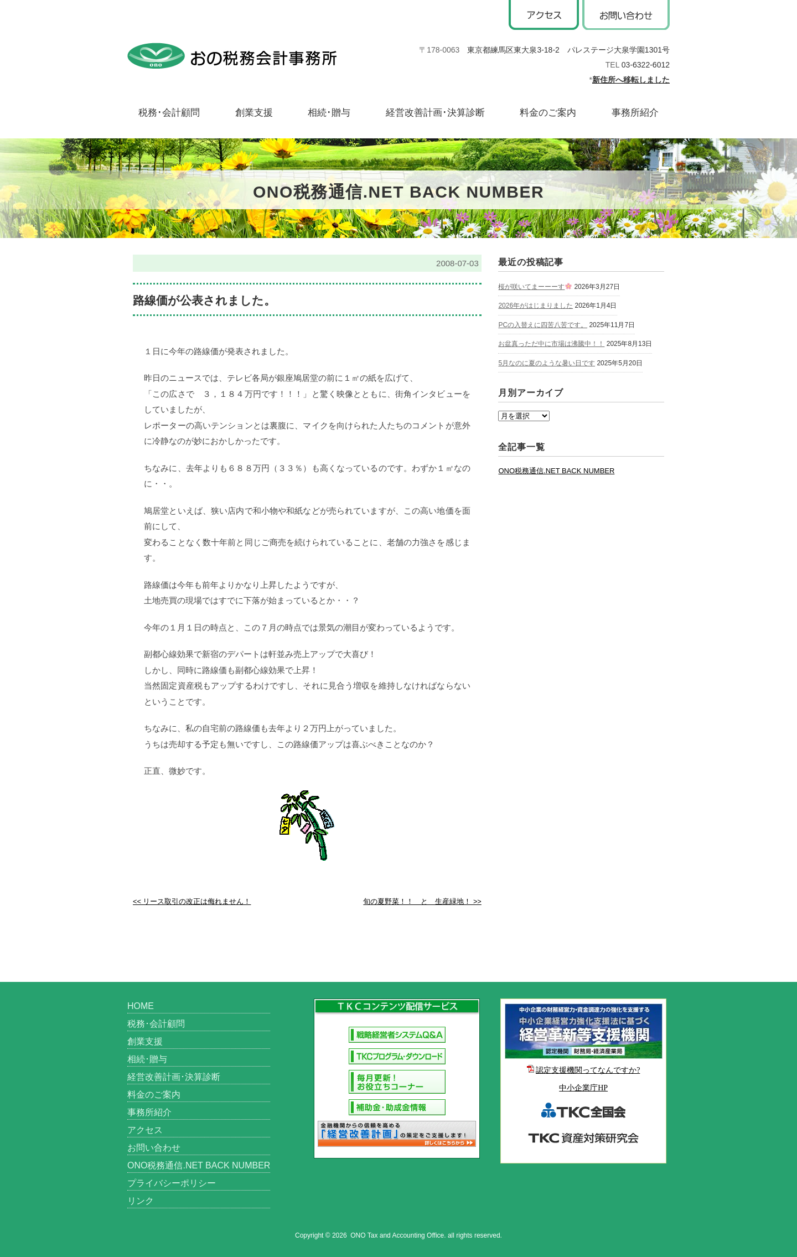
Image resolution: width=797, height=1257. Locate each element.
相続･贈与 (329, 112)
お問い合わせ (153, 1147)
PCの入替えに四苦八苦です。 (542, 325)
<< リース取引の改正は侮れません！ (192, 901)
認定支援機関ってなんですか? (588, 1070)
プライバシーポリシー (171, 1183)
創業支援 (254, 112)
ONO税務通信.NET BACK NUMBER (556, 471)
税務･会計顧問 (169, 112)
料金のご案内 (548, 112)
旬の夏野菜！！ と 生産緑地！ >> (422, 901)
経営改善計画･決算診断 (435, 112)
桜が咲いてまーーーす (535, 287)
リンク (140, 1201)
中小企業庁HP (583, 1088)
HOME (140, 1006)
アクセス (145, 1130)
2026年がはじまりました (535, 305)
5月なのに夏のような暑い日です (546, 363)
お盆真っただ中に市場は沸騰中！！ (551, 344)
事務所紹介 (635, 112)
